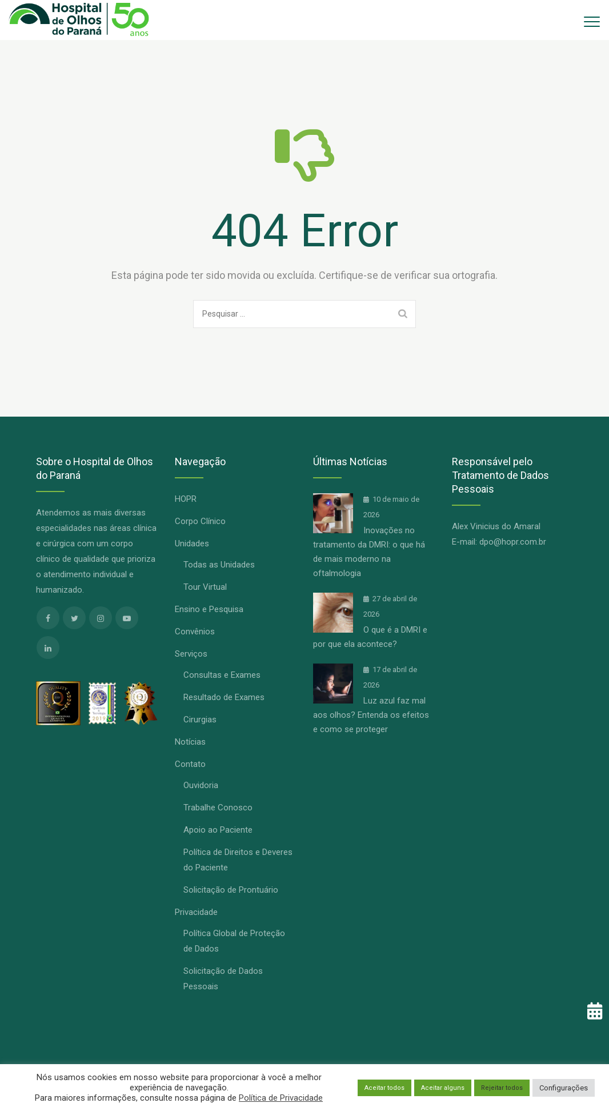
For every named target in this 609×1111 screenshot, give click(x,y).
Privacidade (196, 912)
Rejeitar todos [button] (502, 1088)
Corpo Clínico (200, 521)
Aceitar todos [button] (384, 1088)
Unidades (192, 543)
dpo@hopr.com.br (512, 542)
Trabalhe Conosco (218, 807)
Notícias (190, 742)
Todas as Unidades (219, 565)
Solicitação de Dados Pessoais (223, 979)
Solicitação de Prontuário (230, 890)
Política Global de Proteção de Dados (234, 941)
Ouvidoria (200, 785)
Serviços (191, 654)
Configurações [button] (563, 1088)
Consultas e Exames (222, 675)
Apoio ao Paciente (218, 830)
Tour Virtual (205, 587)
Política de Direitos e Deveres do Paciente (238, 860)
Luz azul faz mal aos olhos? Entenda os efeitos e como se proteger (371, 715)
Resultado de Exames (224, 697)
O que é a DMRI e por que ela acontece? (370, 637)
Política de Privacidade (281, 1098)
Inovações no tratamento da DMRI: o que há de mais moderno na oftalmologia (369, 551)
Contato (190, 764)
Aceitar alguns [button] (442, 1088)
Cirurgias (200, 719)
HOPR (186, 499)
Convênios (195, 631)
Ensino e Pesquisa (209, 609)
